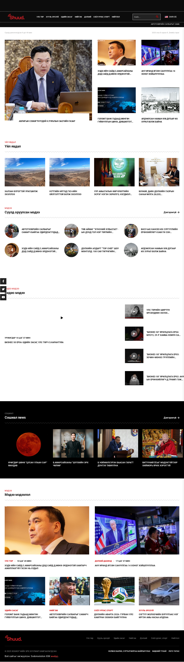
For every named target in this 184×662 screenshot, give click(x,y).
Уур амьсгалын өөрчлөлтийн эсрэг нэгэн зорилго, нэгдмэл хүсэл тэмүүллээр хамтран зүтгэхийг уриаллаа (112, 193)
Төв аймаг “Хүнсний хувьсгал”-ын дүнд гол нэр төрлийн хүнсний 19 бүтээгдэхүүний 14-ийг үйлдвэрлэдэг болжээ (100, 231)
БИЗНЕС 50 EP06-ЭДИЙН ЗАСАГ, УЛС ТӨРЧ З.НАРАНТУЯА (34, 342)
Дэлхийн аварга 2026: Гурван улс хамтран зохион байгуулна (113, 616)
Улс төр (40, 17)
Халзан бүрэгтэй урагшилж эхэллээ (21, 193)
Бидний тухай (159, 651)
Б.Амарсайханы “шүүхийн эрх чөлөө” (70, 464)
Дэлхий (87, 17)
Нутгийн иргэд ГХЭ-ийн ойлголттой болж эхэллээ (65, 193)
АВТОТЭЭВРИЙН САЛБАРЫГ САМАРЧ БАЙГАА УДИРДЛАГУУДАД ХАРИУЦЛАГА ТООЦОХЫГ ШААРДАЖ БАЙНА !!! (41, 231)
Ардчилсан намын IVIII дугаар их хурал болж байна (159, 120)
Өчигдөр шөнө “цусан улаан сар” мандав (27, 464)
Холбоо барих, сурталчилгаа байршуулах (129, 651)
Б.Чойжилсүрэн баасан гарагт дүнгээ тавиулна (115, 464)
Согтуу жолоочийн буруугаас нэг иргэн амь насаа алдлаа (158, 616)
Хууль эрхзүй (52, 17)
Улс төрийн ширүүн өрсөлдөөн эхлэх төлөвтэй (158, 312)
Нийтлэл (116, 17)
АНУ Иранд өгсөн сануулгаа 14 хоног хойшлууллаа (158, 72)
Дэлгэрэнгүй (171, 212)
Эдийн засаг (67, 17)
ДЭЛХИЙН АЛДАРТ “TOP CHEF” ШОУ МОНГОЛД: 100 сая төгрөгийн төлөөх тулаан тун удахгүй (100, 250)
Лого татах (174, 651)
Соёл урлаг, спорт (101, 17)
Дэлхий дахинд (103, 561)
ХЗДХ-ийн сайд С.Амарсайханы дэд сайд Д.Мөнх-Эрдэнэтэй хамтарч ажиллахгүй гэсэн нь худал (115, 73)
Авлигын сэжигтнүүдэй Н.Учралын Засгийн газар (47, 121)
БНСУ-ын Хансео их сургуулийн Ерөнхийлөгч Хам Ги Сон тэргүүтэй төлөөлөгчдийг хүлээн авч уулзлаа (159, 231)
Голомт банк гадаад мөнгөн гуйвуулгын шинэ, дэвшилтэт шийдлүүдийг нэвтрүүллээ (115, 120)
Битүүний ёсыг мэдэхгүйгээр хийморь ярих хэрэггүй (159, 464)
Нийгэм (78, 17)
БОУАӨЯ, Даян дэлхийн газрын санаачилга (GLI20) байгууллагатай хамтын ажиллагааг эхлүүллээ (156, 193)
